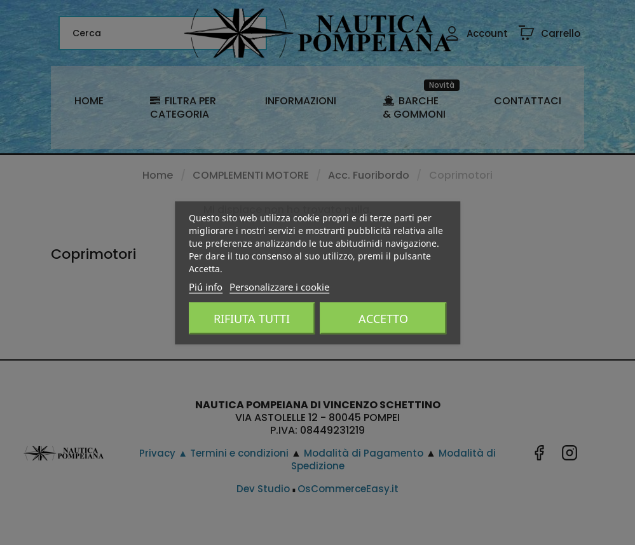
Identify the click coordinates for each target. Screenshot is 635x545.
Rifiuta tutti (252, 318)
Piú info (205, 286)
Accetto (383, 318)
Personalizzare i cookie (279, 286)
